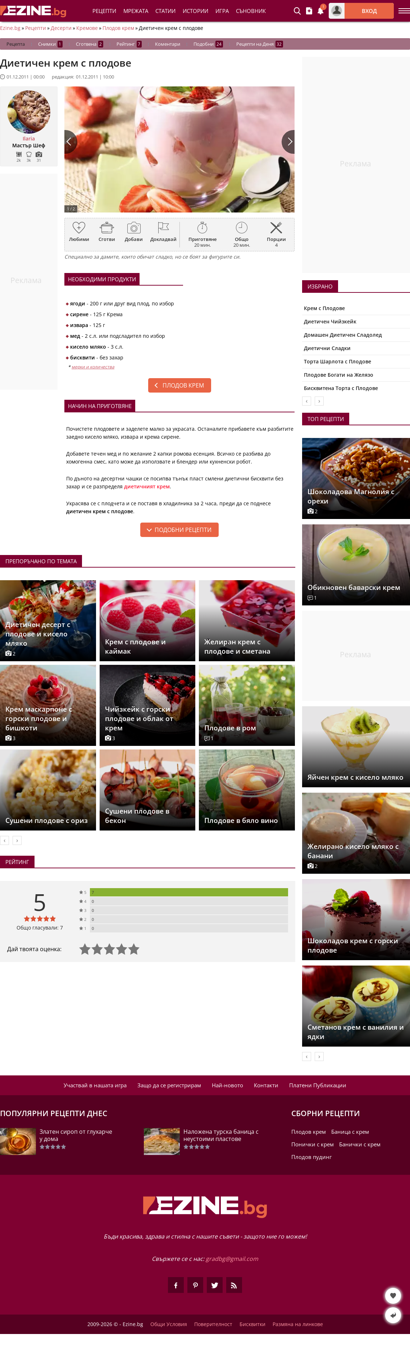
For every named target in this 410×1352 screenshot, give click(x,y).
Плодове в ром (230, 728)
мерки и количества (93, 367)
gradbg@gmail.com (232, 1259)
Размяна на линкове (298, 1324)
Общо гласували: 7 (40, 927)
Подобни (208, 44)
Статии (165, 10)
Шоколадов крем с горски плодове (353, 945)
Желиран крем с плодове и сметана (237, 646)
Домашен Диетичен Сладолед (343, 334)
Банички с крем (360, 1144)
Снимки (50, 44)
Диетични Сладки (327, 348)
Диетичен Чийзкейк (330, 321)
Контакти (266, 1085)
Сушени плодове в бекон (137, 815)
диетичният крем (147, 486)
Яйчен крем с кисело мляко (356, 777)
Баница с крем (350, 1131)
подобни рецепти (183, 530)
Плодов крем (118, 28)
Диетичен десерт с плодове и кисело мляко (37, 634)
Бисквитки (252, 1324)
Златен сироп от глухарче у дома (76, 1135)
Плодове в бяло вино (241, 820)
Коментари (167, 44)
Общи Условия (168, 1324)
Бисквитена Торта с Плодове (341, 388)
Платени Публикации (317, 1085)
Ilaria (29, 138)
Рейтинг (129, 44)
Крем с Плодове (324, 308)
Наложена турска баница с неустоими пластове (221, 1135)
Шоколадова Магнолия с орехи (351, 496)
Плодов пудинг (311, 1156)
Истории (195, 10)
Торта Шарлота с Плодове (337, 361)
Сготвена (89, 44)
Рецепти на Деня (259, 44)
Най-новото (227, 1085)
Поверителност (213, 1324)
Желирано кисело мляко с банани (353, 851)
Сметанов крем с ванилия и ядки (356, 1031)
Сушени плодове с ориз (46, 820)
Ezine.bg (10, 28)
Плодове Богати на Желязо (338, 374)
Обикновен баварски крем (354, 587)
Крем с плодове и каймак (135, 646)
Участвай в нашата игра (95, 1085)
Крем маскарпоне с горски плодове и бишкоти (38, 718)
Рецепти (104, 10)
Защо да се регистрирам (169, 1085)
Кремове (87, 28)
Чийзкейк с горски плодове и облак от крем (139, 718)
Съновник (251, 10)
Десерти (61, 28)
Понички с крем (312, 1144)
